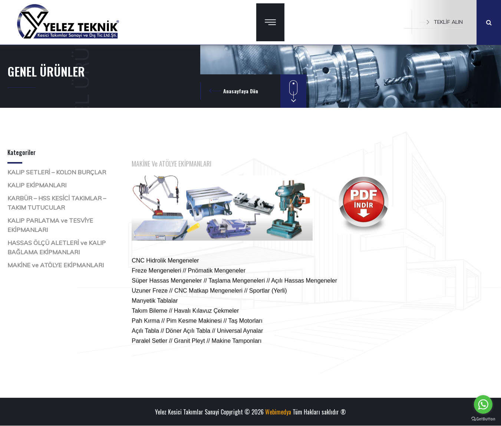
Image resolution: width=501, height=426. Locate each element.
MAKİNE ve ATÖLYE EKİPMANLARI (55, 265)
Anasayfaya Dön (240, 91)
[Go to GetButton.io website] (483, 418)
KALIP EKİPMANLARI (36, 185)
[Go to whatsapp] (483, 404)
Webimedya (278, 411)
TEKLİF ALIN (441, 22)
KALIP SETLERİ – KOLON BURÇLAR (56, 172)
